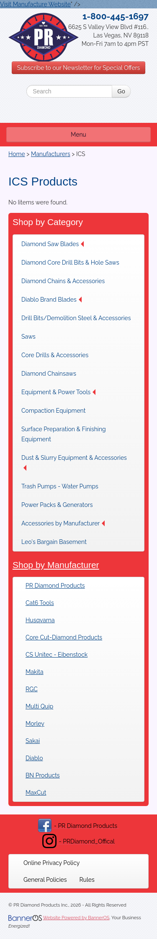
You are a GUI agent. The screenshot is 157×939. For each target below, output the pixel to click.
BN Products (43, 775)
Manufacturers (50, 154)
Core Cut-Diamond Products (64, 637)
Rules (87, 879)
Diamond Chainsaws (48, 373)
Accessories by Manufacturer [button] (63, 523)
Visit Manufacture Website (35, 4)
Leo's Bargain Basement (54, 541)
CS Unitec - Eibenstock (57, 654)
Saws (28, 336)
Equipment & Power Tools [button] (58, 392)
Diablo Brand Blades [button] (51, 299)
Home (16, 154)
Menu (78, 134)
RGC (32, 689)
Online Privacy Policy (51, 862)
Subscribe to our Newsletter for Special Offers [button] (78, 67)
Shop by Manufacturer (56, 565)
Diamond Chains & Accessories (63, 281)
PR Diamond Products (55, 585)
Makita (35, 671)
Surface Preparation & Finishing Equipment (63, 434)
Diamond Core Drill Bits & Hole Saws (70, 262)
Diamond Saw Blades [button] (52, 244)
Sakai (33, 740)
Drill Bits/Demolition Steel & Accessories (76, 318)
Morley (35, 723)
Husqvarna (40, 620)
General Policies (45, 879)
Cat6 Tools (40, 602)
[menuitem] (55, 244)
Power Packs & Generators (57, 504)
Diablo (34, 758)
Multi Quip (39, 706)
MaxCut (36, 792)
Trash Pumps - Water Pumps (59, 486)
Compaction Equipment (53, 410)
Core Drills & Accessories (54, 355)
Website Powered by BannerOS (76, 917)
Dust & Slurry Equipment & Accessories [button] (74, 462)
